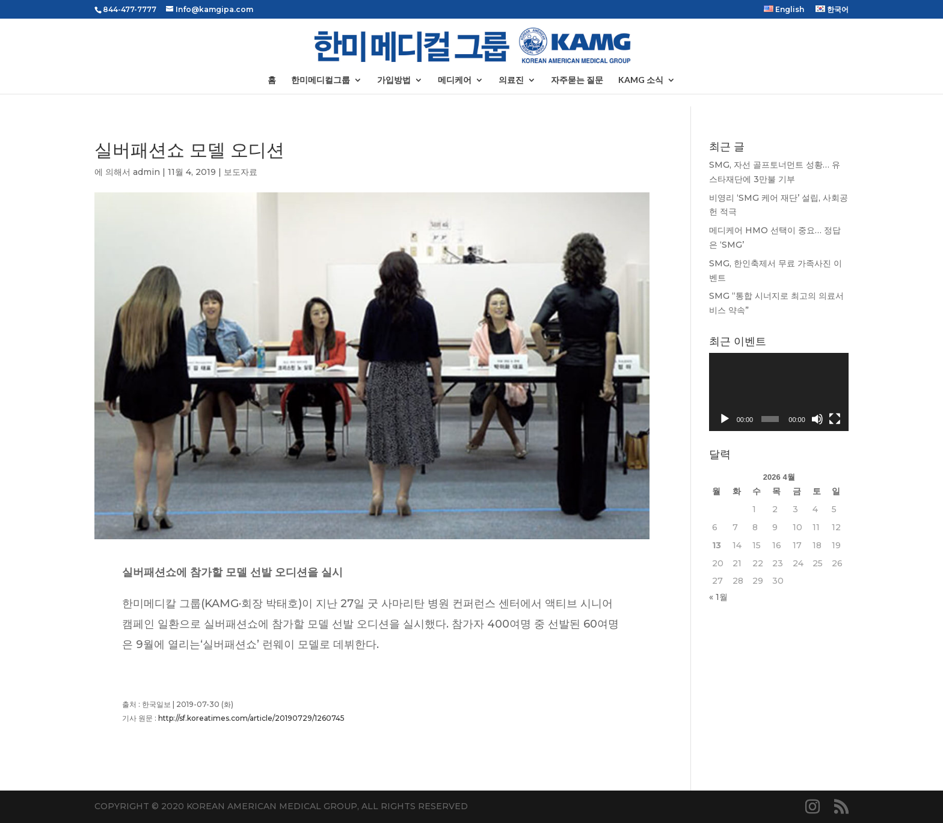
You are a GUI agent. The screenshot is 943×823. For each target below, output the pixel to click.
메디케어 (455, 80)
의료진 (511, 80)
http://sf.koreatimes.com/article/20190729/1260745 (251, 718)
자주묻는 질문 (577, 80)
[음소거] (817, 419)
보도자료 (240, 172)
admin (146, 172)
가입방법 (394, 80)
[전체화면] (835, 419)
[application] (779, 392)
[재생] (725, 419)
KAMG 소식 (640, 80)
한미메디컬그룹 (320, 80)
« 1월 (718, 597)
